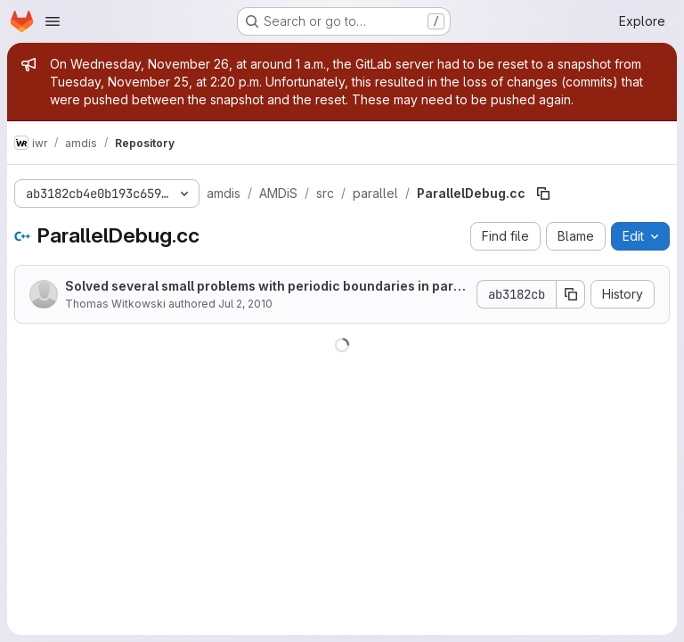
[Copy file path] (543, 193)
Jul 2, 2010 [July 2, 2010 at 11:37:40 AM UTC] (245, 303)
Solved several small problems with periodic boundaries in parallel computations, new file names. (265, 286)
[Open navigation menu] (52, 21)
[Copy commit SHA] (571, 294)
